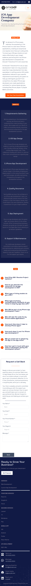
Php (2, 521)
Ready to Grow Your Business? (13, 463)
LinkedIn (7, 579)
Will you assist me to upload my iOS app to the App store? (16, 339)
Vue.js (3, 503)
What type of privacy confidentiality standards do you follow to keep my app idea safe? (17, 302)
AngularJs (4, 500)
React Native (5, 539)
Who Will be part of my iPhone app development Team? (17, 310)
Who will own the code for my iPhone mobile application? (16, 317)
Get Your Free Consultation (15, 95)
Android (3, 533)
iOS (2, 529)
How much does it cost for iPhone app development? (17, 332)
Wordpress (4, 518)
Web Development (6, 484)
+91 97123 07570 (5, 2)
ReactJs (3, 497)
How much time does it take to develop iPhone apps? (16, 325)
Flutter (3, 536)
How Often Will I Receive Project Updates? (16, 278)
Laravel (3, 511)
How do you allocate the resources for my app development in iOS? (14, 286)
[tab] (15, 278)
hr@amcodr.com (10, 573)
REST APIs (4, 547)
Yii (2, 515)
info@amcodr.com (21, 2)
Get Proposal (7, 473)
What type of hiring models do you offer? (16, 294)
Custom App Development (9, 487)
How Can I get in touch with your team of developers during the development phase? (17, 347)
